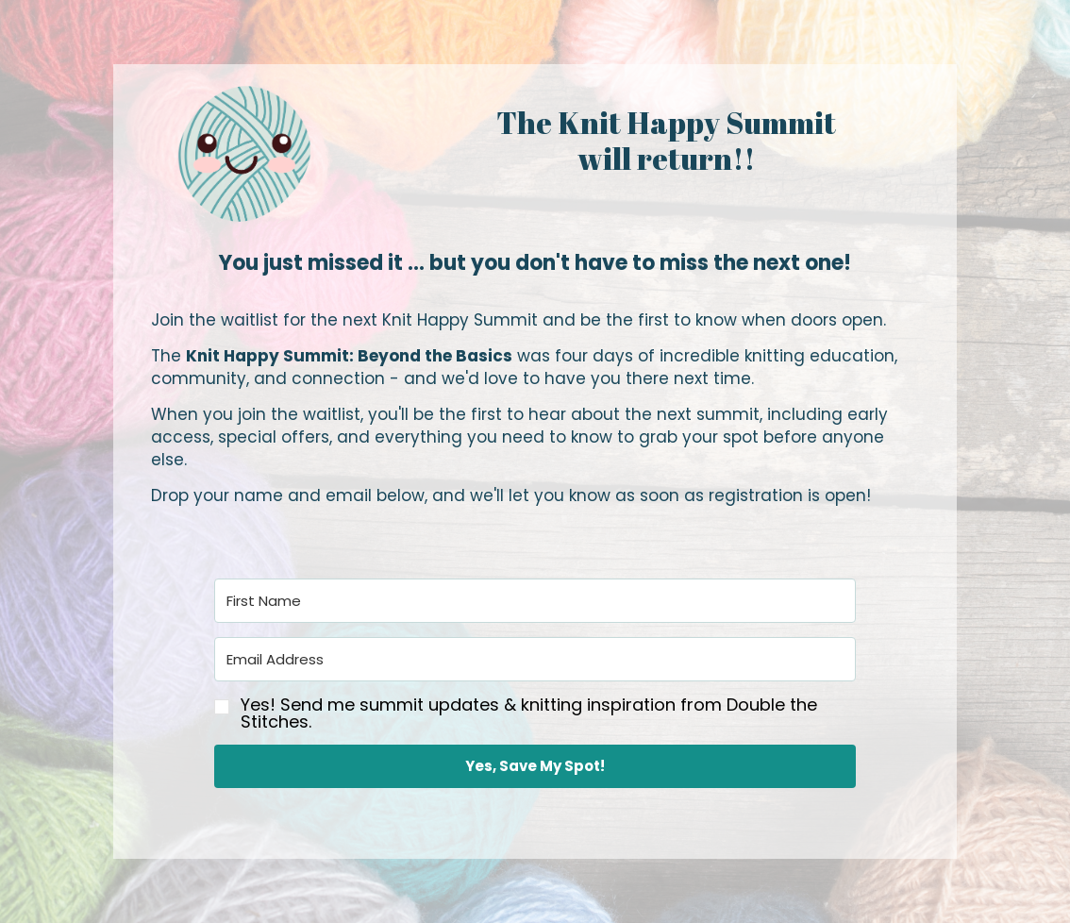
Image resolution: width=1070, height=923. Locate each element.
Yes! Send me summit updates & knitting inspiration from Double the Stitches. (529, 713)
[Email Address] (535, 659)
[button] (535, 713)
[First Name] (535, 601)
